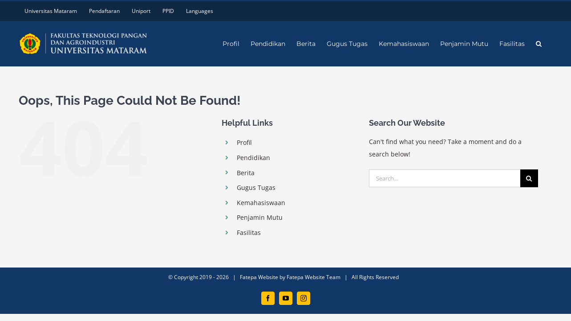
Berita (246, 173)
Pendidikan (253, 157)
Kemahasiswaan (261, 202)
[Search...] (444, 178)
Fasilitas (249, 232)
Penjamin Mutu (260, 217)
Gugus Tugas (256, 187)
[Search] (529, 178)
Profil (244, 142)
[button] (550, 43)
